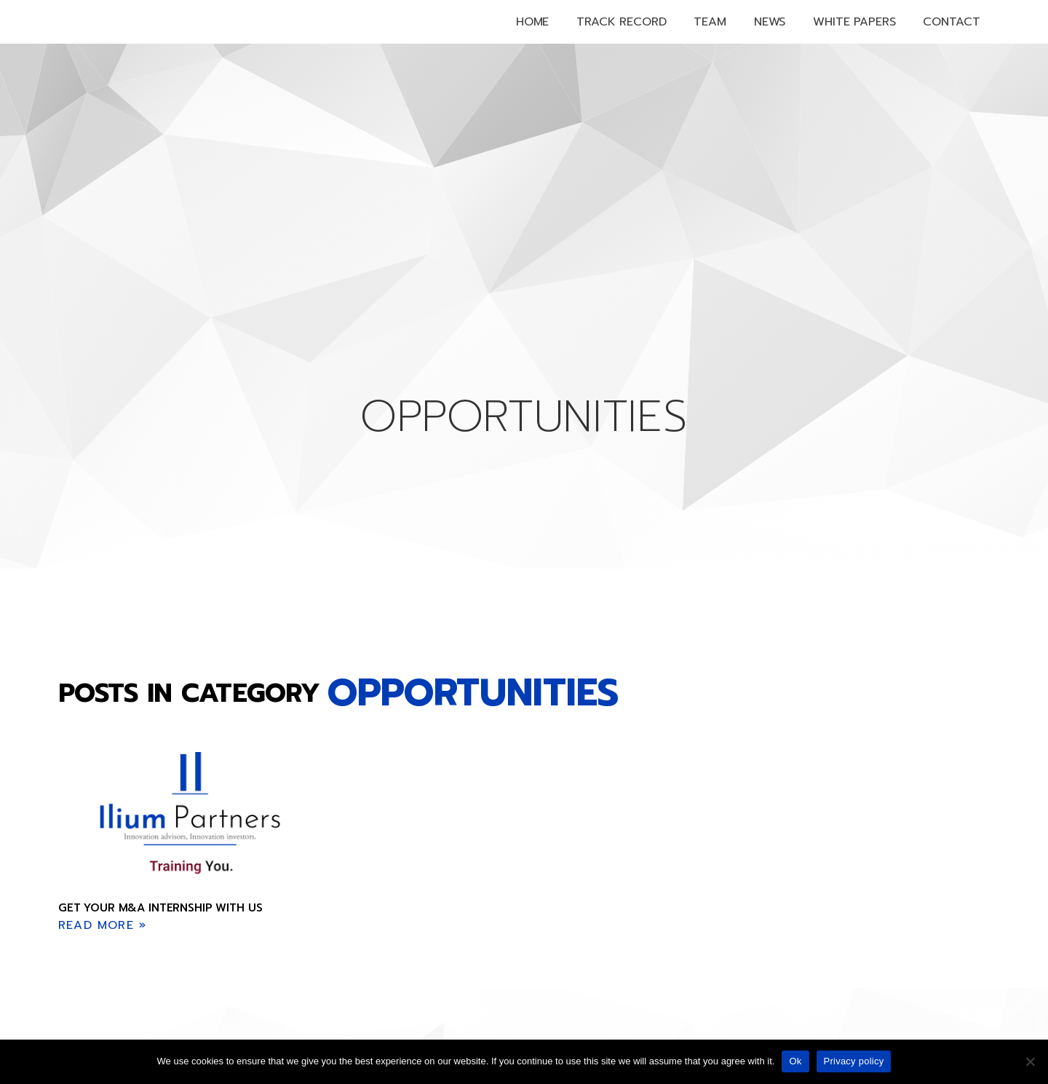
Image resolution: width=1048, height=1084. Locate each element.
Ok (795, 1061)
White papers (854, 22)
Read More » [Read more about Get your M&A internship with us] (102, 925)
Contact (951, 22)
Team (710, 22)
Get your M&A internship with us (160, 908)
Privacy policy (854, 1061)
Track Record (621, 22)
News (769, 22)
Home (532, 22)
